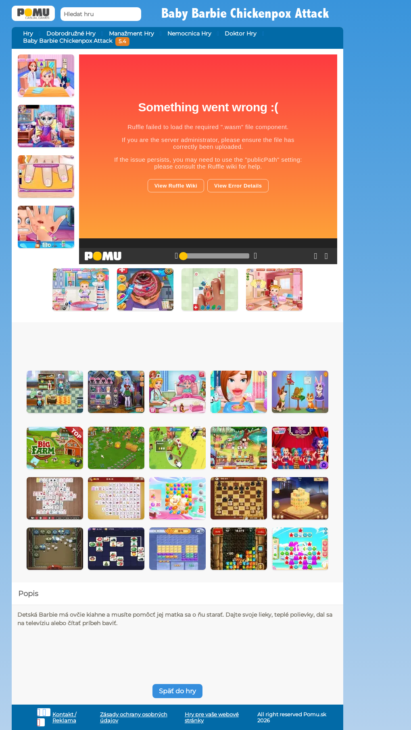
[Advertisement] (177, 344)
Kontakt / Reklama (64, 717)
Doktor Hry (241, 33)
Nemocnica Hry (189, 33)
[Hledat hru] (101, 14)
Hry (28, 33)
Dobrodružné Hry (71, 33)
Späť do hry (177, 691)
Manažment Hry (131, 33)
